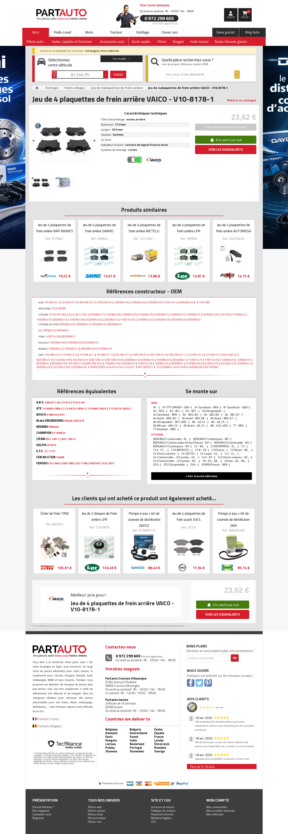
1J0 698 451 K (213, 355)
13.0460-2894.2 (52, 408)
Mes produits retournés (220, 810)
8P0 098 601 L (146, 367)
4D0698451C (96, 314)
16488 (60, 457)
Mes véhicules (215, 814)
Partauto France (46, 718)
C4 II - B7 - (208, 457)
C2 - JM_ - (200, 446)
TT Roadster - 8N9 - (165, 429)
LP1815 (51, 445)
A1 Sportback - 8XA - (207, 407)
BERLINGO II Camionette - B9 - (232, 442)
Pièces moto (95, 814)
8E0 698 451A (114, 360)
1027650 (225, 314)
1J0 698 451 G (196, 355)
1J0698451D (161, 363)
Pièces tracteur (97, 818)
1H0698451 (238, 314)
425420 (110, 367)
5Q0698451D (93, 320)
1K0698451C (71, 349)
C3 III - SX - (201, 450)
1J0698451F (194, 314)
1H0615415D (127, 320)
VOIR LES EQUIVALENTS (225, 149)
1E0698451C (244, 363)
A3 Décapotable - (213, 411)
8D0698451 (43, 363)
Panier (246, 14)
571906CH (58, 433)
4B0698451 (62, 330)
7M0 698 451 (140, 355)
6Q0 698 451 (230, 355)
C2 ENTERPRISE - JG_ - (224, 446)
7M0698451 (82, 324)
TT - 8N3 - (239, 425)
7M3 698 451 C (177, 355)
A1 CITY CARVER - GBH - (176, 407)
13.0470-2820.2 (120, 408)
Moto (89, 32)
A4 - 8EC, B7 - (233, 414)
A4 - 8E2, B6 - (212, 414)
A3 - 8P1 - (192, 411)
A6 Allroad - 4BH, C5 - (166, 425)
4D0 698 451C (81, 360)
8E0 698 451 (98, 360)
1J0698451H (244, 360)
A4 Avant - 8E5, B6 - (194, 418)
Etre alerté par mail (225, 139)
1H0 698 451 (51, 355)
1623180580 (58, 308)
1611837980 (202, 302)
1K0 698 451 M (76, 363)
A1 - (156, 407)
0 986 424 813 (55, 414)
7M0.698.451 (104, 302)
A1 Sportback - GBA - (236, 407)
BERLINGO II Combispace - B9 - (172, 446)
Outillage (142, 32)
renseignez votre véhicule (102, 51)
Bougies (178, 41)
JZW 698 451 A (122, 355)
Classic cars (169, 32)
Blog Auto (252, 32)
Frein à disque (75, 88)
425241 (120, 367)
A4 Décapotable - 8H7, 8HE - (171, 422)
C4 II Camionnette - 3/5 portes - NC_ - (176, 461)
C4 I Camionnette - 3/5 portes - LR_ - (175, 457)
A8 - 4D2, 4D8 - (220, 425)
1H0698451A (137, 302)
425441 (71, 314)
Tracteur (116, 32)
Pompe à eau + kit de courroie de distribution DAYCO (144, 519)
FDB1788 (67, 463)
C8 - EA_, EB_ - (212, 461)
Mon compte (217, 800)
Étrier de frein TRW (55, 513)
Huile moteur (199, 41)
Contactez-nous (41, 814)
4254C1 (131, 367)
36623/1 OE (52, 402)
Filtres (161, 41)
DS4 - (194, 464)
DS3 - (156, 464)
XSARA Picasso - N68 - (215, 464)
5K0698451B (186, 302)
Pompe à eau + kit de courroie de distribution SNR (233, 519)
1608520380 (97, 367)
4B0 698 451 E (87, 302)
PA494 (68, 420)
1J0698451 (48, 330)
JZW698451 (161, 314)
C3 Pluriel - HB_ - (241, 450)
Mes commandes (216, 807)
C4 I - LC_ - (231, 453)
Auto (35, 32)
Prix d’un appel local (165, 23)
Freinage (51, 88)
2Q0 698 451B (61, 367)
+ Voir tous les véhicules (201, 476)
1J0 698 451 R (69, 302)
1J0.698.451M (63, 360)
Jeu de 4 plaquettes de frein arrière (117, 88)
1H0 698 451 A (69, 355)
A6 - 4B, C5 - (219, 422)
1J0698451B (113, 314)
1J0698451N (129, 314)
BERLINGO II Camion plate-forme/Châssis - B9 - (182, 442)
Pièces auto (95, 807)
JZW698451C (110, 320)
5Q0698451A (161, 320)
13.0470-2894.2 (75, 408)
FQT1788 (81, 463)
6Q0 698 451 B (44, 360)
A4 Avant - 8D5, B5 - (166, 418)
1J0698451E (228, 360)
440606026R (195, 367)
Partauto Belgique (47, 726)
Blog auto (38, 818)
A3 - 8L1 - (176, 411)
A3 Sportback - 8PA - (166, 414)
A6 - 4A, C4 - (200, 422)
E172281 (82, 314)
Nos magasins (40, 810)
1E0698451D (154, 302)
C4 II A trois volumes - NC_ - (234, 457)
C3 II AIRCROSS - (181, 450)
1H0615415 (170, 302)
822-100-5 (68, 439)
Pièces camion (96, 810)
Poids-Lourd (62, 32)
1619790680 (163, 367)
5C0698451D (104, 349)
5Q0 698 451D (210, 363)
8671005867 (212, 367)
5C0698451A (145, 314)
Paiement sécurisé (162, 814)
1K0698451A (121, 302)
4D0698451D (146, 360)
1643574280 (179, 367)
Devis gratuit (225, 32)
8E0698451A (60, 320)
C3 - (244, 446)
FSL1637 (108, 463)
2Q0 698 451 (227, 363)
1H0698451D (144, 320)
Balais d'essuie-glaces (231, 41)
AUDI (154, 403)
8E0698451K (59, 363)
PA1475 (79, 420)
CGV (153, 821)
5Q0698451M (210, 314)
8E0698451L (115, 324)
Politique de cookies (163, 810)
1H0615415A (52, 336)
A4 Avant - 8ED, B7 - (223, 418)
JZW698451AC (79, 367)
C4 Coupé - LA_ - (210, 453)
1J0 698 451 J (51, 302)
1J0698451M (77, 320)
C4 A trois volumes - (165, 453)
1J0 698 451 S (104, 355)
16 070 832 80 (57, 314)
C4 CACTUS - (189, 453)
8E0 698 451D (94, 363)
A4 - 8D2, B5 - (192, 414)
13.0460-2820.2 (98, 408)
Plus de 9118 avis (202, 766)
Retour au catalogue (242, 100)
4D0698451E (91, 342)
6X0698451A (66, 324)
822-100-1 (52, 439)
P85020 (54, 427)
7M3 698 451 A (158, 355)
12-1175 (49, 451)
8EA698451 (194, 320)
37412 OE (78, 402)
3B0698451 (176, 363)
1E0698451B (112, 363)
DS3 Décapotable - (175, 464)
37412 (66, 402)
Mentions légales (161, 818)
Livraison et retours (162, 807)
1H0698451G (177, 314)
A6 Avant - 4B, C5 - (195, 425)
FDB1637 (95, 463)
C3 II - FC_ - (160, 450)
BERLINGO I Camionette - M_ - (171, 439)
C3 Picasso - (219, 450)
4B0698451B (88, 349)
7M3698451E (178, 320)
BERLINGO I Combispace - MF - (211, 439)
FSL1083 (53, 463)
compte (231, 17)
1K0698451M (57, 342)
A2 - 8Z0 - (159, 411)
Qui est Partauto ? (43, 807)
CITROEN (157, 434)
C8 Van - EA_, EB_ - (236, 461)
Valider (118, 74)
